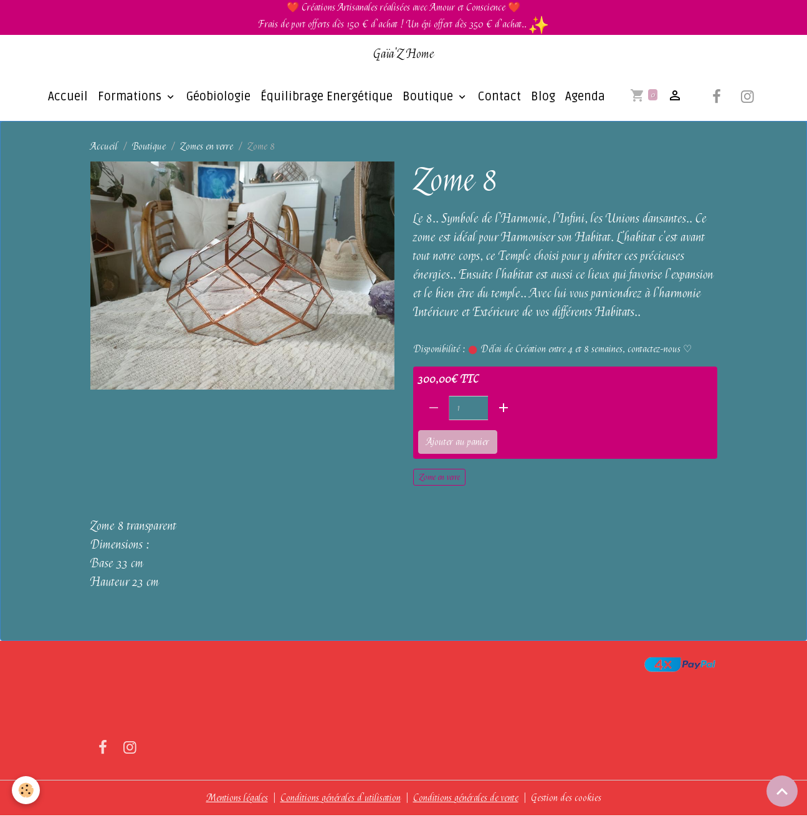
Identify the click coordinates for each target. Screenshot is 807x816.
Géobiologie (193, 97)
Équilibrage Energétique (302, 97)
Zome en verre (439, 477)
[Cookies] (26, 790)
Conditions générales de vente (465, 798)
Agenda (560, 97)
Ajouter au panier (457, 442)
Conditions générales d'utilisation (340, 798)
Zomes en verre (206, 147)
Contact (474, 97)
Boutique (404, 97)
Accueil (43, 97)
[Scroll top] (782, 791)
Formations (106, 97)
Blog (518, 97)
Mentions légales (237, 798)
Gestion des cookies (566, 798)
